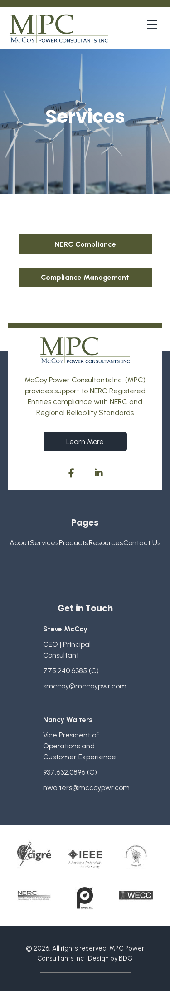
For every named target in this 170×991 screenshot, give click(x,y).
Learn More (85, 441)
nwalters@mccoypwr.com (86, 787)
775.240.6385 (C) (71, 670)
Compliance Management (85, 277)
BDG (126, 958)
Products (73, 542)
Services (44, 542)
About (19, 542)
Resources (106, 542)
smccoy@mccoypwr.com (84, 686)
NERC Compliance (85, 244)
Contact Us (141, 542)
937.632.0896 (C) (70, 772)
